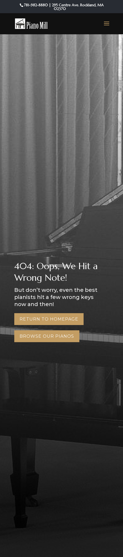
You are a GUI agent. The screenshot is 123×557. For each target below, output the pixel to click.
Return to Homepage (49, 319)
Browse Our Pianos (47, 336)
